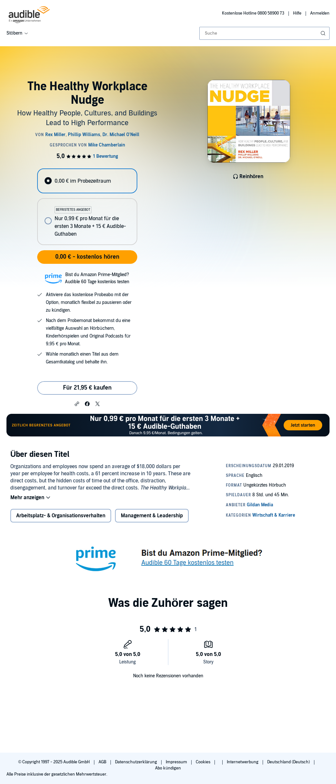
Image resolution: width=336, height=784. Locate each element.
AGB (103, 762)
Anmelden (320, 13)
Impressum (177, 762)
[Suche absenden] (324, 33)
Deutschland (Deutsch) (289, 762)
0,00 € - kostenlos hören (87, 256)
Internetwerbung (243, 762)
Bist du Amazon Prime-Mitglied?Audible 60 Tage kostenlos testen (97, 278)
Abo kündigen (168, 768)
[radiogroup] (87, 206)
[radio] (87, 180)
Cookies (203, 762)
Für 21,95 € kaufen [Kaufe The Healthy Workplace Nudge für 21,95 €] (87, 387)
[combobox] (264, 33)
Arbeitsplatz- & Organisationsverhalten (60, 515)
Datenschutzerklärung (136, 762)
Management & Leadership (152, 515)
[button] (76, 403)
